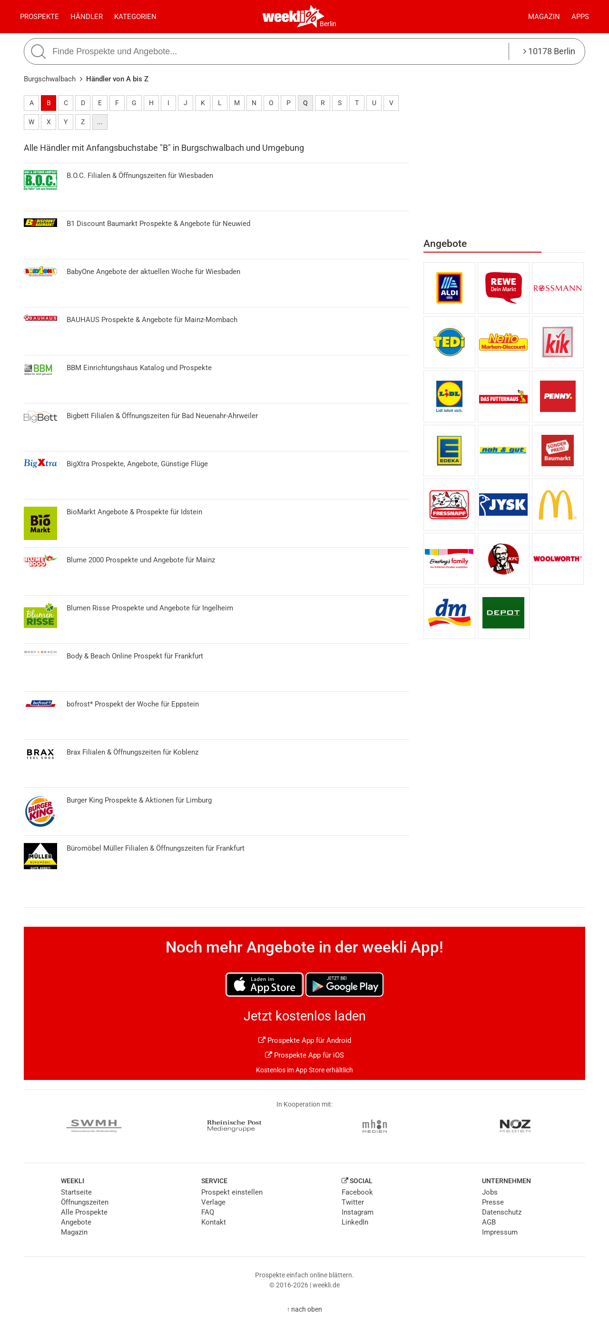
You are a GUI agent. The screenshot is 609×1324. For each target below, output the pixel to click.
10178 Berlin (549, 51)
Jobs (490, 1192)
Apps (580, 16)
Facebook (357, 1192)
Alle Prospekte (84, 1212)
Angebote (76, 1222)
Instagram (357, 1212)
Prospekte (39, 16)
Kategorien (135, 16)
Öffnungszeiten (84, 1202)
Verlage (213, 1202)
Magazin (544, 16)
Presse (493, 1202)
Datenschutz (501, 1212)
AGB (489, 1222)
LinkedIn (355, 1222)
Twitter (353, 1202)
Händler (86, 16)
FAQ (207, 1212)
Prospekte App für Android (304, 1040)
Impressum (500, 1232)
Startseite (76, 1192)
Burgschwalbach (50, 79)
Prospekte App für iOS (304, 1055)
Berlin (328, 24)
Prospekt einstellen (232, 1192)
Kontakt (213, 1222)
